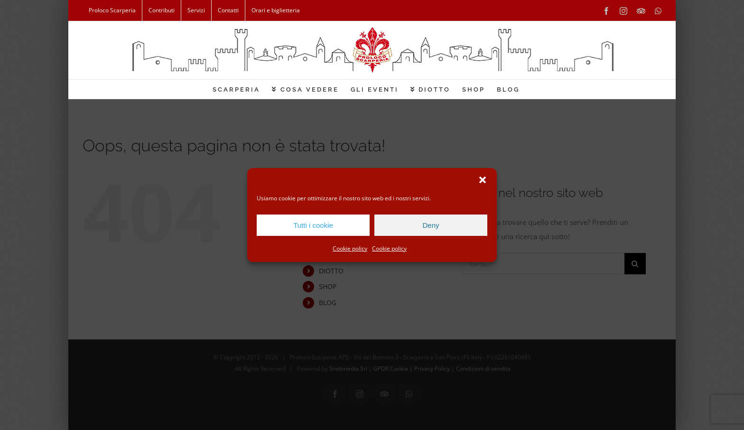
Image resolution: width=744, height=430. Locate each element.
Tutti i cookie (313, 225)
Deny (430, 225)
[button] (482, 180)
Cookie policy (350, 248)
